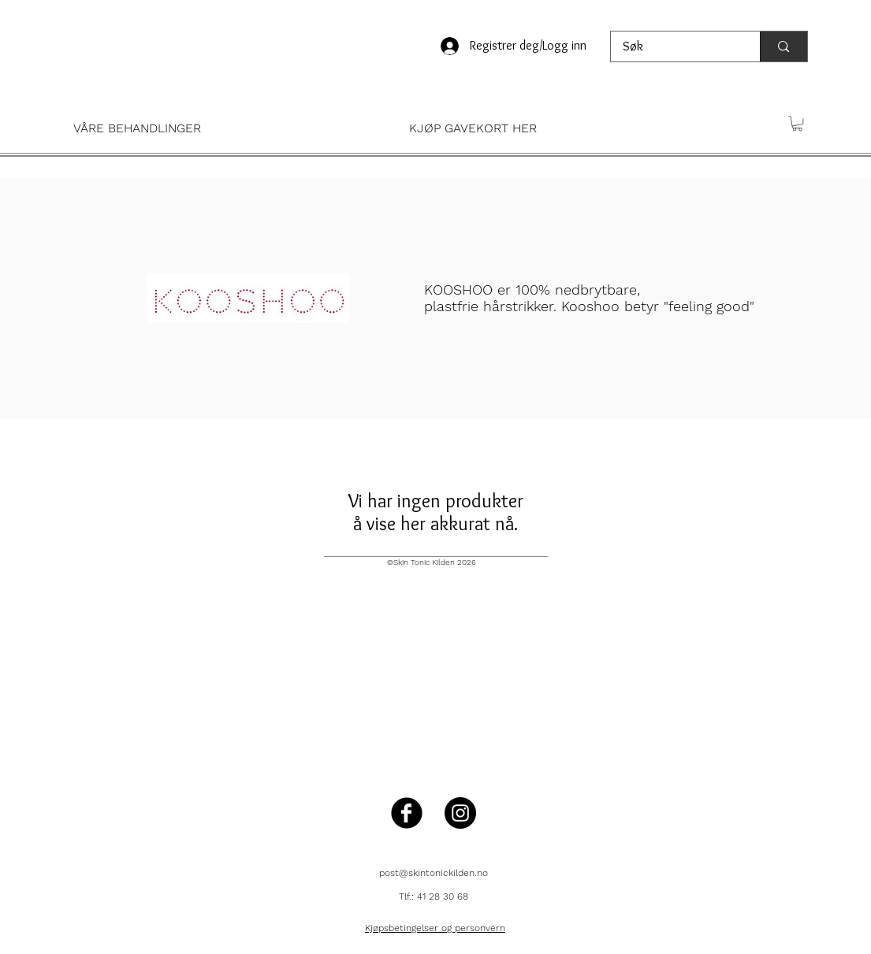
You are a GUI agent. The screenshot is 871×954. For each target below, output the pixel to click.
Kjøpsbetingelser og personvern (435, 928)
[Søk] (675, 46)
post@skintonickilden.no (433, 872)
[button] (221, 128)
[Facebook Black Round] (406, 813)
